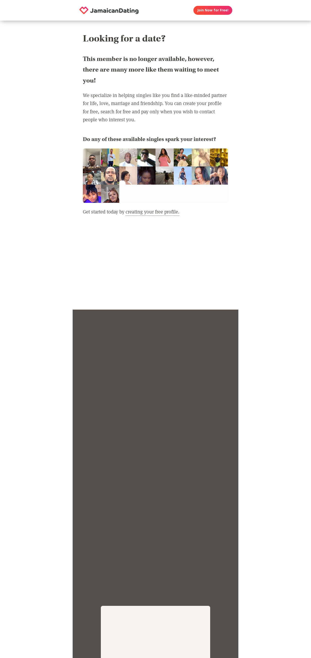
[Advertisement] (155, 265)
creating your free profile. (152, 211)
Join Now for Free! (213, 10)
